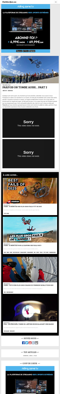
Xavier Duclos (7, 322)
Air (5, 252)
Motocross (16, 252)
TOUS (35, 355)
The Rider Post (6, 85)
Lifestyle (10, 90)
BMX (8, 252)
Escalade (6, 331)
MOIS (30, 355)
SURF (37, 252)
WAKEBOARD (52, 252)
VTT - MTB (6, 213)
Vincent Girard (7, 205)
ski (34, 252)
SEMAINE (25, 355)
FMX (11, 252)
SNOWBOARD (10, 292)
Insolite (12, 331)
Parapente (30, 252)
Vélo (41, 252)
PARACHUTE (23, 252)
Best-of (5, 90)
